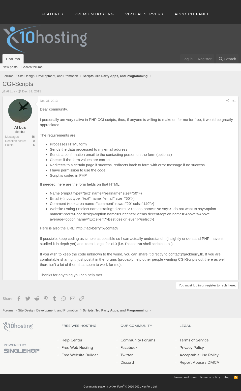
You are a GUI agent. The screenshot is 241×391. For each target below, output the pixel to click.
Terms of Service (194, 340)
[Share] (228, 101)
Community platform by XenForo (120, 386)
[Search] (227, 58)
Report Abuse (192, 362)
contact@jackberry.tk (186, 254)
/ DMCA (212, 362)
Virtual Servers (144, 14)
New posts (10, 67)
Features (52, 14)
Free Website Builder (79, 355)
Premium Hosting (94, 14)
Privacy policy (210, 377)
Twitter (126, 355)
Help (227, 377)
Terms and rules (185, 377)
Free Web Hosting (77, 347)
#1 (234, 101)
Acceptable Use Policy (199, 355)
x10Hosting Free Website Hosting (17, 327)
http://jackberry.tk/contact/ (97, 228)
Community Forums (137, 340)
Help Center (71, 340)
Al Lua (10, 91)
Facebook (129, 347)
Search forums (32, 67)
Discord (127, 362)
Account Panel (192, 14)
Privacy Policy (192, 347)
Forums (13, 59)
